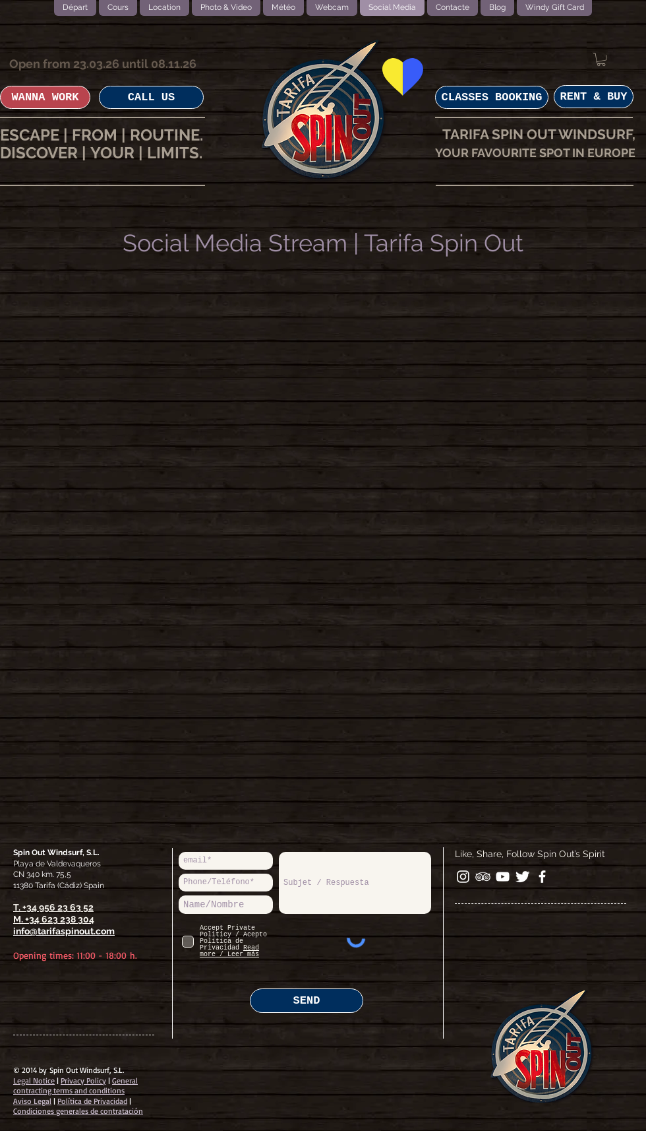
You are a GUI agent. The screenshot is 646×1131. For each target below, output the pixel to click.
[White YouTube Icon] (502, 876)
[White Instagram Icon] (463, 876)
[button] (601, 59)
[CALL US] (151, 97)
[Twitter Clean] (522, 876)
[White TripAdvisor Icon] (483, 876)
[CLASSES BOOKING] (491, 97)
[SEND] (306, 1000)
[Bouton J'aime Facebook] (605, 877)
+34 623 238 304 (59, 919)
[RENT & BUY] (593, 96)
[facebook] (542, 876)
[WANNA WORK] (45, 97)
